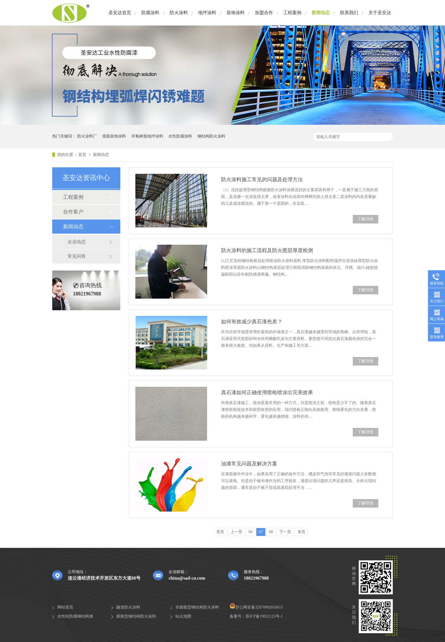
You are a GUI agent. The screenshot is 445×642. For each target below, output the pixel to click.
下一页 (285, 532)
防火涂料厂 (87, 136)
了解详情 (365, 219)
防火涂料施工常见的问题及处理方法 (262, 179)
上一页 (236, 532)
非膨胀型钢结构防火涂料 (197, 607)
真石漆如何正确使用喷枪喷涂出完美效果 (267, 392)
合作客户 (73, 212)
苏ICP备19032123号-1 (264, 616)
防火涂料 (179, 12)
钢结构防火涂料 (211, 136)
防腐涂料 (150, 12)
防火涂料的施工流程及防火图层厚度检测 (267, 250)
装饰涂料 (235, 12)
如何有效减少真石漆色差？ (251, 321)
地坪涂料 (207, 12)
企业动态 (77, 241)
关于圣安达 (379, 12)
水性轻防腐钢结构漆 (75, 616)
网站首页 (65, 607)
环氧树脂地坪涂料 (147, 136)
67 (261, 532)
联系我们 (349, 12)
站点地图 (183, 616)
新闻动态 (321, 12)
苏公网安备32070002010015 (256, 607)
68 (271, 532)
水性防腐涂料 (180, 136)
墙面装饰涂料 (114, 136)
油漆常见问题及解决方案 (249, 463)
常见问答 (77, 256)
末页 (301, 532)
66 (251, 532)
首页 (82, 155)
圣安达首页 (119, 12)
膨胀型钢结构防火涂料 (136, 616)
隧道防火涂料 (128, 607)
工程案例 (292, 12)
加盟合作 (264, 12)
